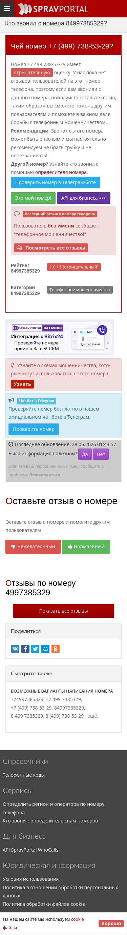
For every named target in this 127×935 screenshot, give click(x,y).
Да (85, 454)
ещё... (93, 716)
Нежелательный (33, 546)
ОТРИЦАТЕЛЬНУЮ (32, 72)
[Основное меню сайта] (52, 8)
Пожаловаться (44, 475)
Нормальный (86, 546)
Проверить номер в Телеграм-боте (55, 182)
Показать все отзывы (63, 611)
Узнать (22, 384)
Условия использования (31, 879)
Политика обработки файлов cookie (44, 904)
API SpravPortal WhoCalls (30, 850)
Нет (101, 454)
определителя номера (61, 172)
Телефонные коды (24, 775)
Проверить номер (34, 429)
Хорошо (111, 923)
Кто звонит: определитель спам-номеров (50, 820)
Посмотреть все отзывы (51, 247)
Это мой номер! (33, 198)
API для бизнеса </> (83, 198)
